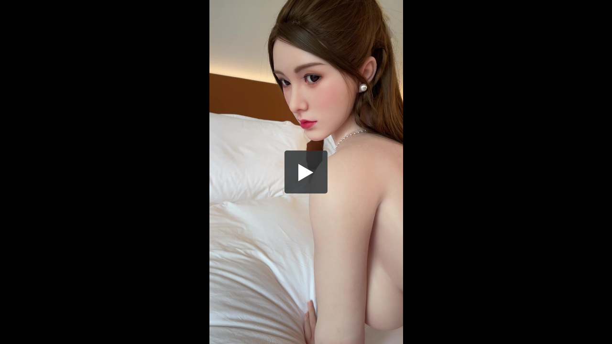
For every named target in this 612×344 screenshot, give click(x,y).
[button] (306, 172)
